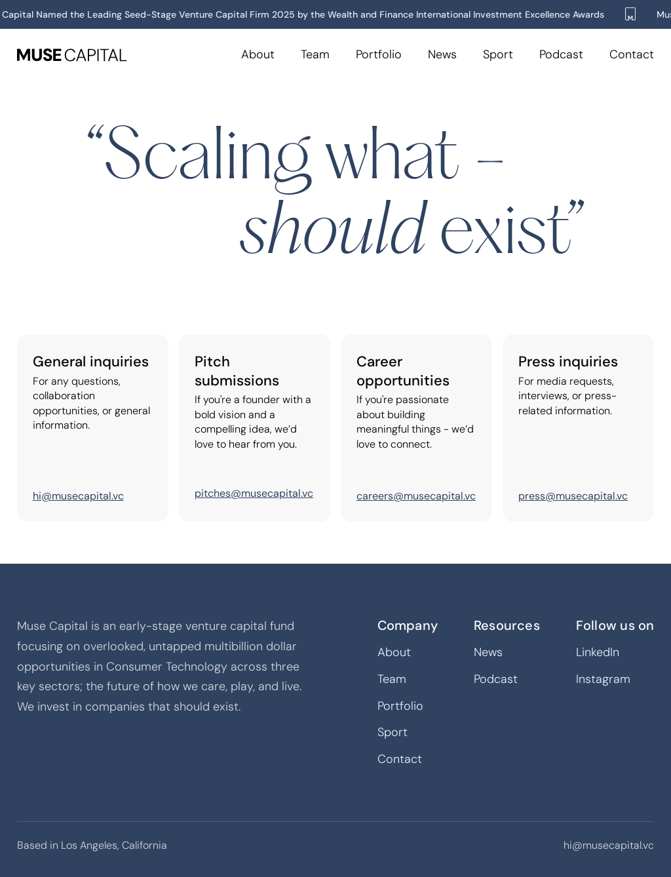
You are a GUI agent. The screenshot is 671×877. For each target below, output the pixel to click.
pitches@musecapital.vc (254, 493)
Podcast (561, 54)
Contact (631, 54)
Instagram (603, 679)
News (442, 54)
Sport (498, 54)
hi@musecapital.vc (78, 496)
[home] (72, 55)
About (258, 54)
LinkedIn (597, 652)
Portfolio (379, 54)
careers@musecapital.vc (416, 496)
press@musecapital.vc (573, 496)
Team (315, 54)
